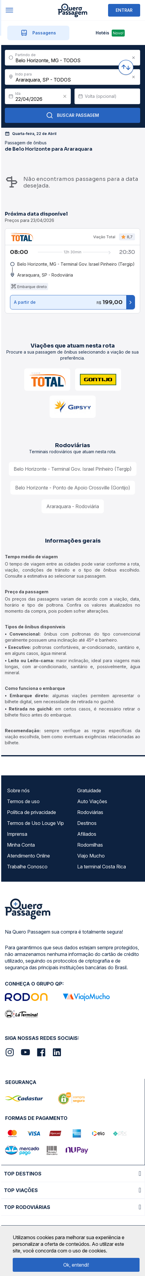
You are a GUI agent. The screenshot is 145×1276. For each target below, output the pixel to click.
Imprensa (17, 834)
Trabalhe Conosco (27, 867)
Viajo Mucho (91, 856)
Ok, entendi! (76, 1265)
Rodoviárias (90, 812)
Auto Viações (92, 801)
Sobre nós (18, 790)
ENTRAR (124, 10)
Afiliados (86, 834)
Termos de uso (23, 801)
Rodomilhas (90, 845)
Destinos (87, 823)
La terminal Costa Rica (101, 867)
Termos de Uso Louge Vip (35, 823)
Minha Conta (21, 845)
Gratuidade (89, 790)
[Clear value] (65, 96)
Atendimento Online (28, 856)
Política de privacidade (31, 812)
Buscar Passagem (72, 115)
